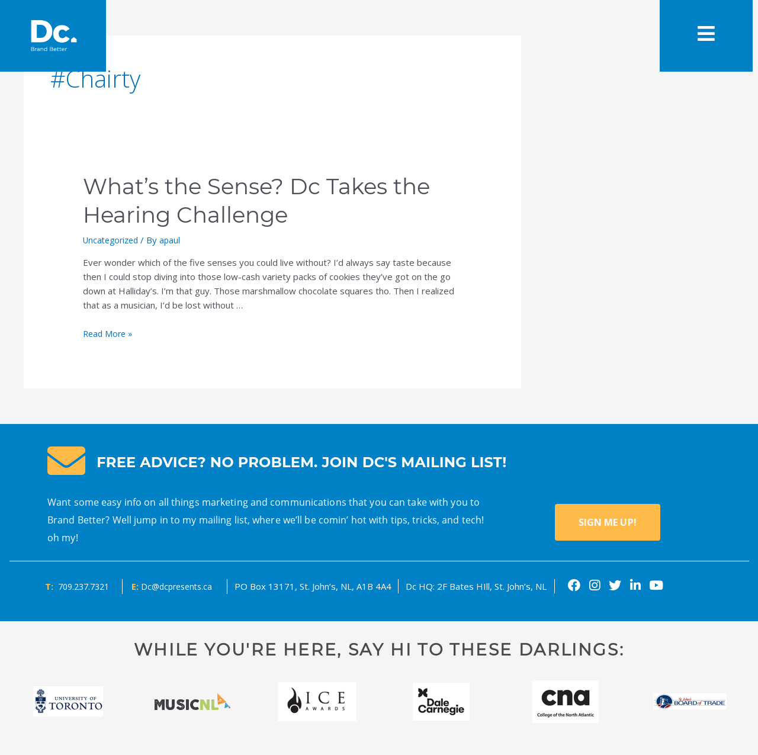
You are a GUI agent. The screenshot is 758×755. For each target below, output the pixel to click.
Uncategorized (113, 240)
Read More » (109, 333)
